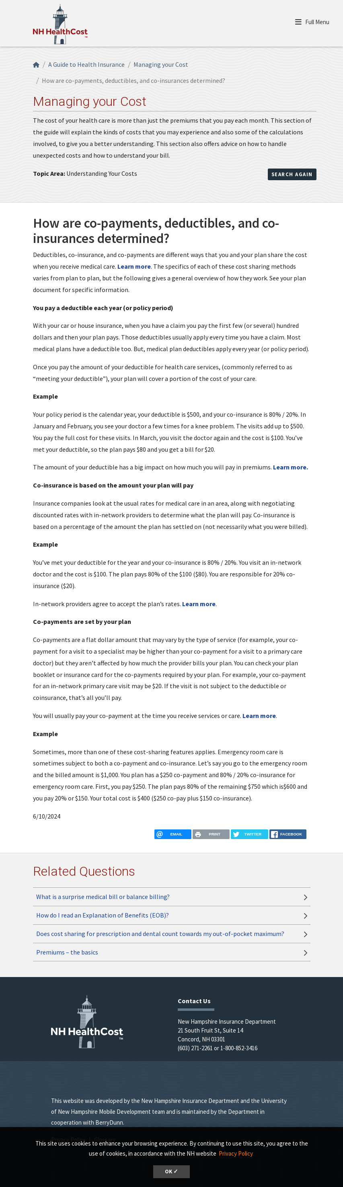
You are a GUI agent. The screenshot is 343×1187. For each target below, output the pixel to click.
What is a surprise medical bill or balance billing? (103, 897)
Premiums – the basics (67, 952)
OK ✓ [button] (171, 1171)
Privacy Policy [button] (236, 1153)
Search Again (292, 174)
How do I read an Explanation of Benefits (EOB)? (102, 915)
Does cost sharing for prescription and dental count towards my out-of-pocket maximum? (160, 934)
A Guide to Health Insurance (86, 64)
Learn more (134, 266)
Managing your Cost (161, 64)
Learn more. (290, 467)
